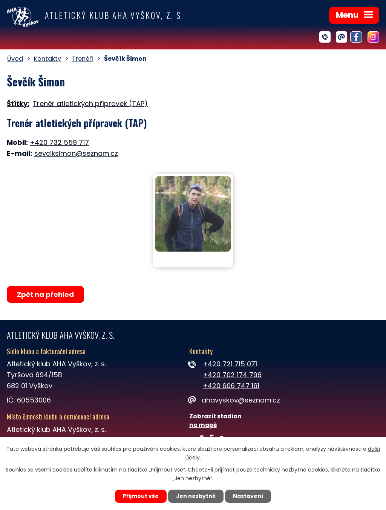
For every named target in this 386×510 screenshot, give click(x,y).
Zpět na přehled (45, 294)
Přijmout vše (141, 496)
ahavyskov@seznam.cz (234, 400)
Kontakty (47, 58)
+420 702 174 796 (232, 374)
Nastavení (248, 496)
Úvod (15, 58)
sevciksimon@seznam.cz (76, 153)
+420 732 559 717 (59, 142)
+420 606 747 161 (231, 385)
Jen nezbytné (196, 496)
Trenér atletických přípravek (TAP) (90, 103)
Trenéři (82, 58)
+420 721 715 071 (230, 364)
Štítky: (18, 103)
